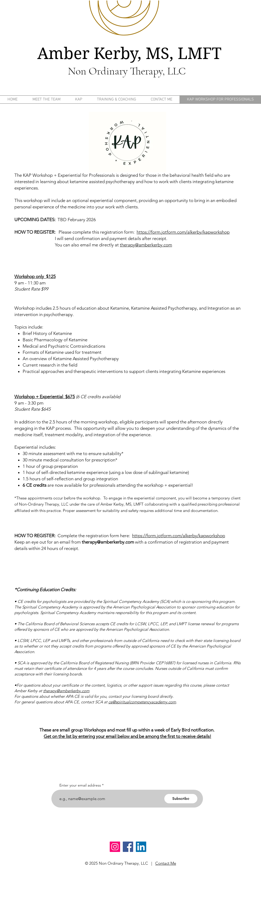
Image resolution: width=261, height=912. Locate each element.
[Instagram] (115, 847)
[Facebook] (128, 847)
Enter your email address (80, 785)
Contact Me (165, 863)
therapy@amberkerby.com (146, 244)
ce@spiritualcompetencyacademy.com (142, 701)
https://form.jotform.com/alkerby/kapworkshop (183, 232)
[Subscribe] (180, 798)
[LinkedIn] (141, 847)
